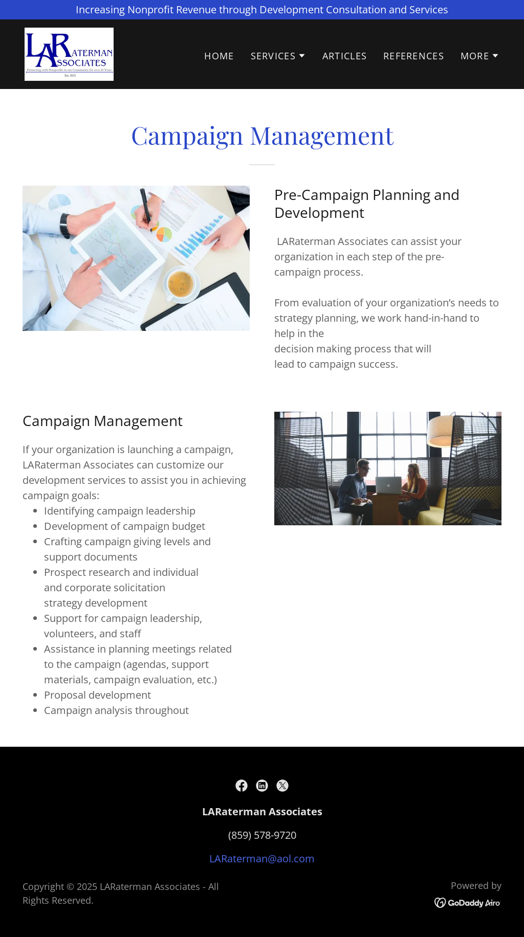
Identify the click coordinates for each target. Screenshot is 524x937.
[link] (69, 53)
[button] (278, 56)
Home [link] (219, 56)
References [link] (413, 56)
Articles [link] (344, 56)
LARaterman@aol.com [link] (262, 858)
